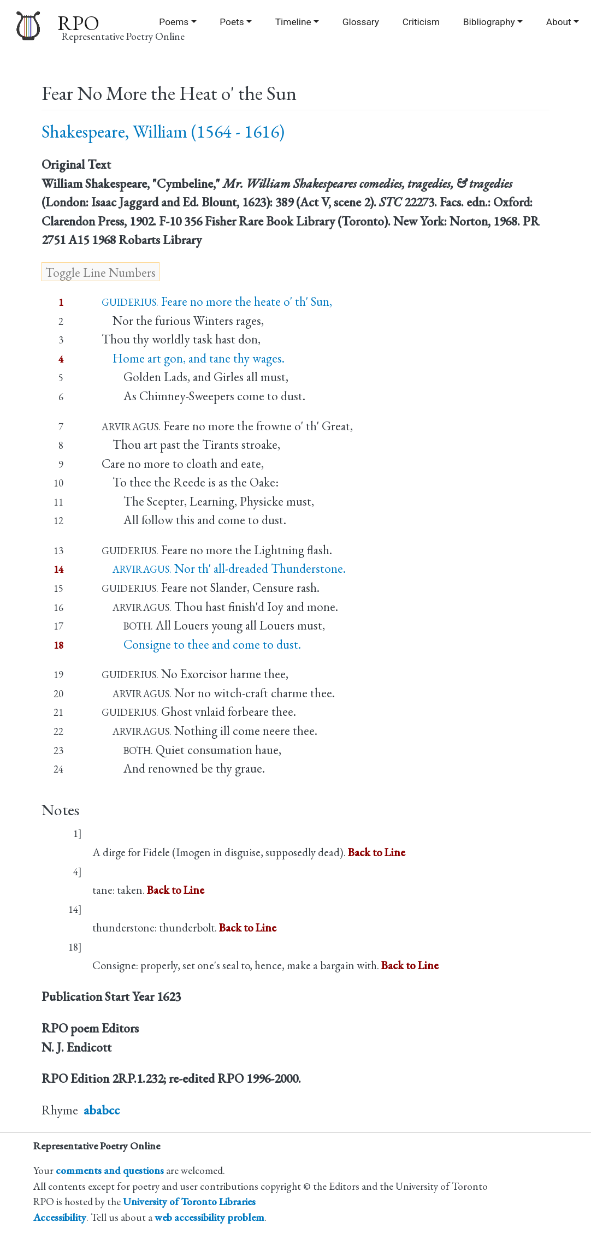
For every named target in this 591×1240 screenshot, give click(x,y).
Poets (232, 21)
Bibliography (489, 21)
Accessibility (59, 1217)
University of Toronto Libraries (189, 1201)
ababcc (102, 1110)
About (558, 21)
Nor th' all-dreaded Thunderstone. (224, 568)
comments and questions (110, 1170)
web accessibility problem (209, 1217)
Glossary (360, 21)
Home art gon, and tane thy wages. (193, 358)
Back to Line (376, 852)
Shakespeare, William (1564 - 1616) (163, 131)
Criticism (421, 21)
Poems (173, 21)
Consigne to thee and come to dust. (201, 644)
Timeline (293, 21)
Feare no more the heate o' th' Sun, (217, 301)
